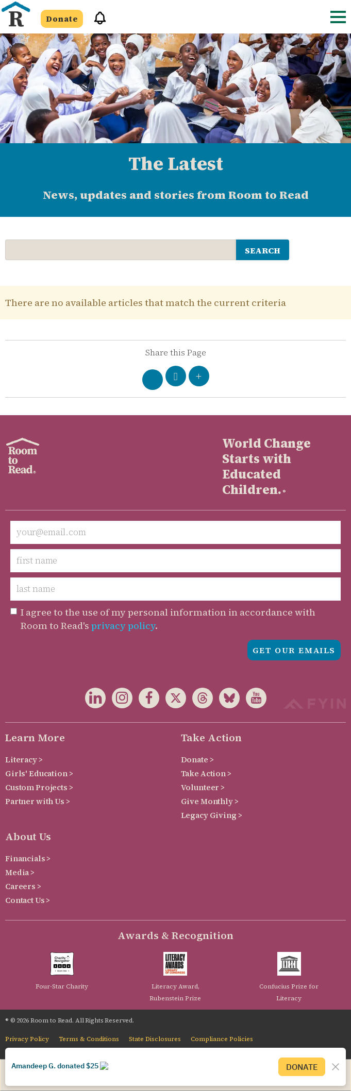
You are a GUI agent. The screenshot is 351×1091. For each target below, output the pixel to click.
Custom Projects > (39, 787)
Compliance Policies (222, 1039)
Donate (62, 18)
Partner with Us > (37, 801)
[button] (96, 22)
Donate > (197, 759)
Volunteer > (203, 787)
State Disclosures (155, 1039)
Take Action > (206, 773)
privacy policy (123, 625)
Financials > (28, 858)
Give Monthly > (210, 801)
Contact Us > (27, 900)
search (262, 250)
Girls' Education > (39, 773)
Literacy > (24, 759)
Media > (20, 872)
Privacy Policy (27, 1039)
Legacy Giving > (211, 815)
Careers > (23, 886)
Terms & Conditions (89, 1039)
